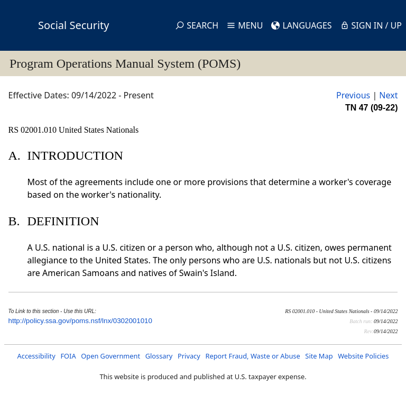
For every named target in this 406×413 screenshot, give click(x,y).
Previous (353, 95)
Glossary (159, 356)
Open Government (110, 356)
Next (388, 95)
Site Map (319, 356)
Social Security (73, 25)
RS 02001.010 (33, 129)
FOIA (68, 356)
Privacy (189, 356)
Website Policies (363, 356)
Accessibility (36, 356)
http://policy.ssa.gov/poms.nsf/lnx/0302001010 (80, 321)
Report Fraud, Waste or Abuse (252, 356)
